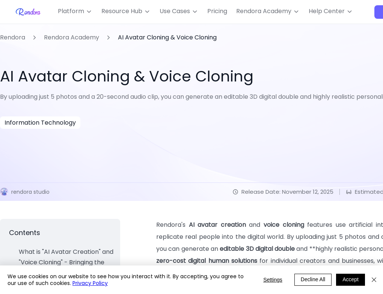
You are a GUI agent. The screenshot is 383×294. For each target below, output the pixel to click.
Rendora (12, 37)
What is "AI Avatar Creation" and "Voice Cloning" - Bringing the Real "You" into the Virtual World (66, 262)
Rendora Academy (71, 37)
